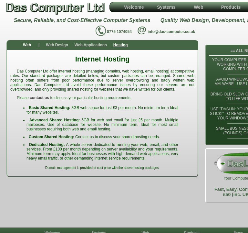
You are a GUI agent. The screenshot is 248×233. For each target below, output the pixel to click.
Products (231, 7)
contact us (39, 97)
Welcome (134, 7)
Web (198, 7)
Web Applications (91, 45)
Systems (166, 7)
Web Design (57, 45)
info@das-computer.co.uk (171, 31)
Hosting (120, 45)
